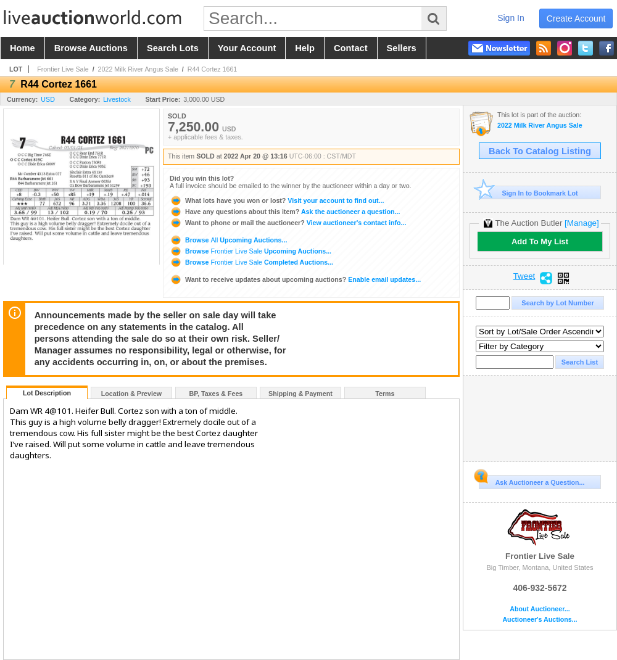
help (305, 48)
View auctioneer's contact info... (288, 222)
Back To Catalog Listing (540, 151)
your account (247, 48)
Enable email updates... (295, 279)
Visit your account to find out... (277, 200)
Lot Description (47, 393)
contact (351, 48)
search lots (173, 48)
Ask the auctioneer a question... (285, 211)
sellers (401, 48)
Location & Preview (131, 393)
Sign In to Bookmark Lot (528, 193)
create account (576, 18)
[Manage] (581, 223)
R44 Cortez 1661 (213, 69)
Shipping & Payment (300, 393)
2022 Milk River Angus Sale (138, 69)
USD (48, 99)
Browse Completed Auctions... (251, 262)
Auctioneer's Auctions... (539, 619)
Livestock (116, 99)
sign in (510, 18)
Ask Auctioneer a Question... (531, 480)
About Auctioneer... (539, 609)
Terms (384, 393)
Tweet (524, 276)
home (22, 48)
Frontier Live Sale (63, 69)
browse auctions (91, 48)
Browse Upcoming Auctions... (228, 240)
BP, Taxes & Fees (216, 393)
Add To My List (539, 241)
